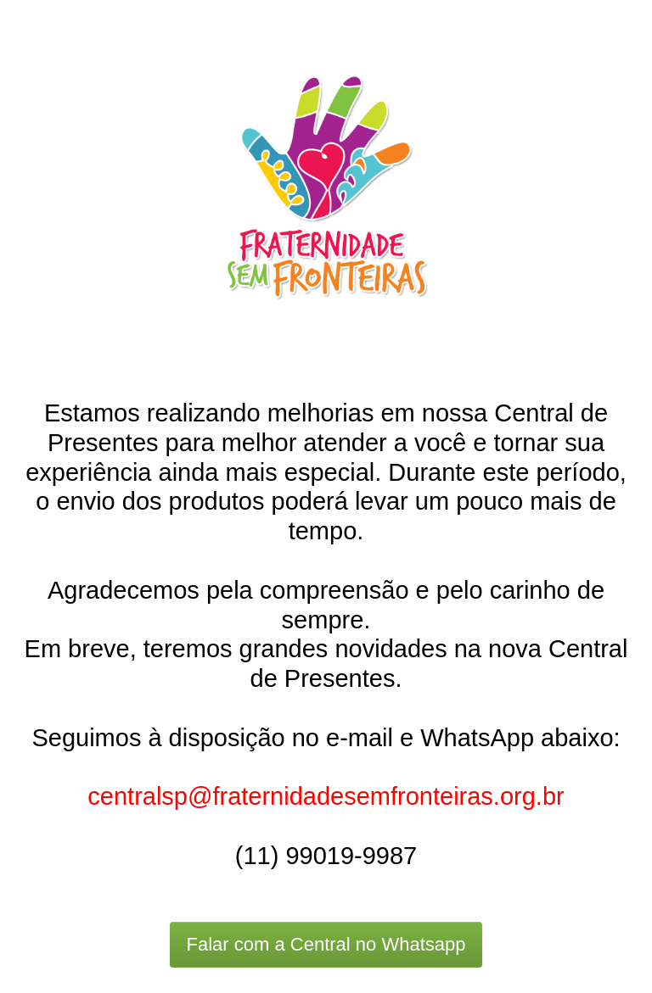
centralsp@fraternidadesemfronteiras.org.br (325, 796)
